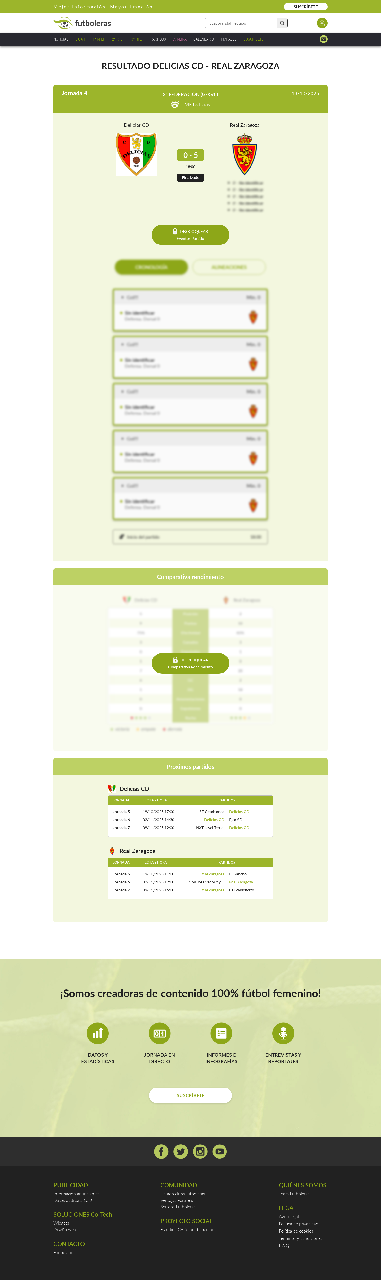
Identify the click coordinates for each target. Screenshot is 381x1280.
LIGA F (80, 39)
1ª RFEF (99, 39)
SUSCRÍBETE (306, 6)
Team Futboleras (294, 1193)
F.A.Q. (284, 1245)
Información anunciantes (76, 1193)
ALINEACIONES (229, 267)
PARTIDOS (158, 39)
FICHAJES (229, 39)
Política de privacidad (298, 1223)
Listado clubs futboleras (182, 1193)
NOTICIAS (61, 39)
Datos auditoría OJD (72, 1200)
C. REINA (180, 39)
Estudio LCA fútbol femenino (187, 1229)
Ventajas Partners (176, 1200)
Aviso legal (289, 1216)
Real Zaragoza (245, 125)
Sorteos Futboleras (178, 1206)
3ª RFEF (137, 39)
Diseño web (64, 1229)
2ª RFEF (118, 39)
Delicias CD (136, 125)
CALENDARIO (203, 39)
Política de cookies (296, 1231)
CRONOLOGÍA (151, 267)
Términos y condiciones (300, 1238)
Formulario (63, 1252)
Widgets (61, 1223)
